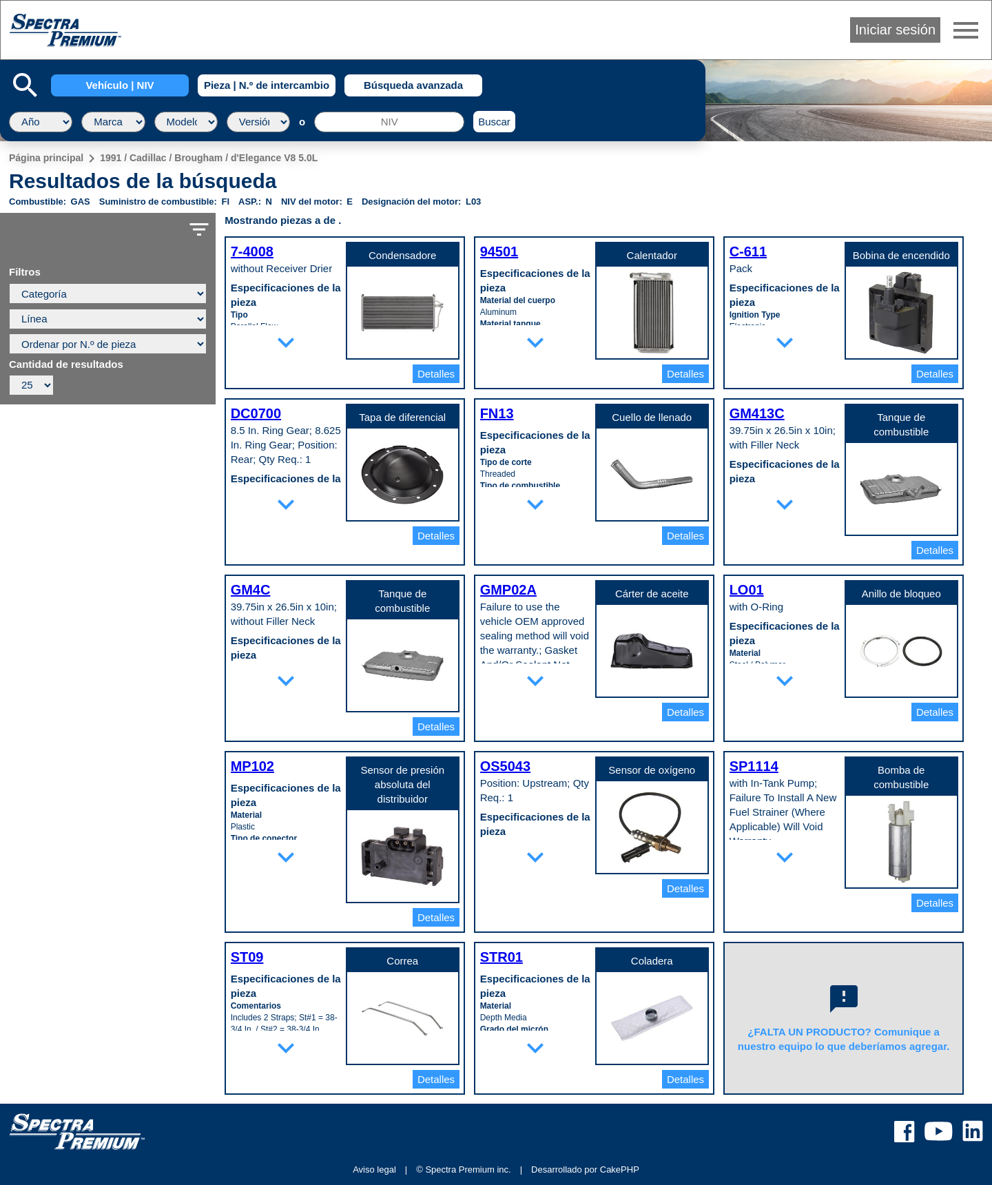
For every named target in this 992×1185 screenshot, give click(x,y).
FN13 (497, 413)
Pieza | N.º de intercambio (266, 85)
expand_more (285, 342)
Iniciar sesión (895, 29)
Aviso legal (374, 1169)
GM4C (251, 589)
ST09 (247, 957)
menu (965, 30)
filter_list (199, 229)
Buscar (494, 121)
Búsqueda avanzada (413, 85)
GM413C (757, 413)
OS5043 (505, 766)
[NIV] (389, 122)
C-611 (748, 251)
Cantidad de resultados (66, 364)
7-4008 (252, 251)
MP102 (252, 766)
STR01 (501, 957)
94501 (499, 251)
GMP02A (508, 589)
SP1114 (754, 766)
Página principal (46, 157)
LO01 (747, 589)
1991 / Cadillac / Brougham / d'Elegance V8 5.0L (209, 157)
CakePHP (619, 1169)
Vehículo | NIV (119, 85)
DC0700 (256, 413)
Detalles (436, 374)
